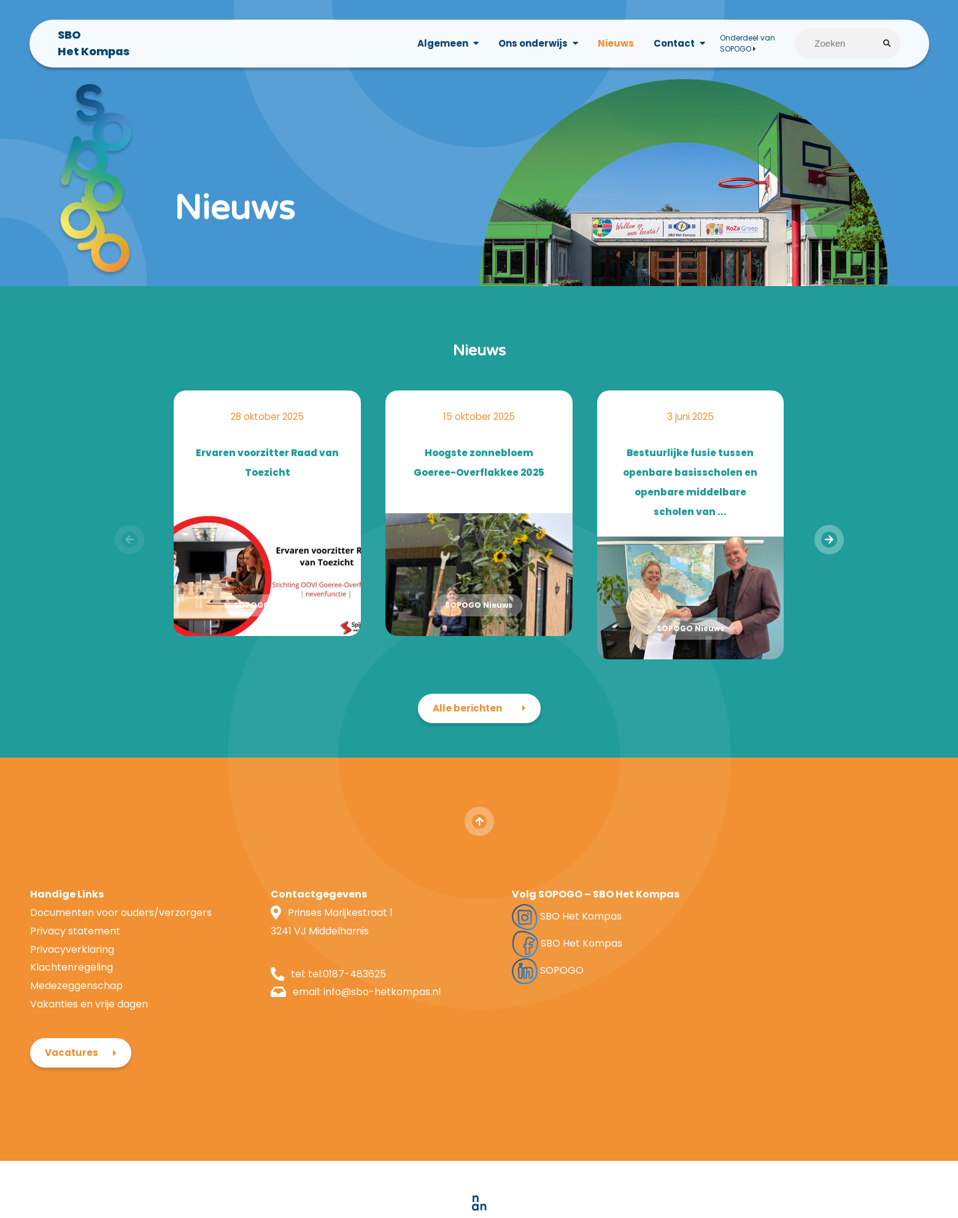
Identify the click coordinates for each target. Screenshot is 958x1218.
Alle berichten (467, 719)
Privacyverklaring (72, 961)
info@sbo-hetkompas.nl (371, 1003)
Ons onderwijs (532, 43)
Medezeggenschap (76, 997)
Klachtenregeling (71, 979)
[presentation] (828, 551)
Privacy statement (75, 943)
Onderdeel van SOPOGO (747, 44)
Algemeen (442, 43)
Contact (673, 43)
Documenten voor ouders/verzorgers (121, 924)
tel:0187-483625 (336, 986)
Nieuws (615, 43)
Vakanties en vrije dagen (89, 1016)
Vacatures (760, 911)
